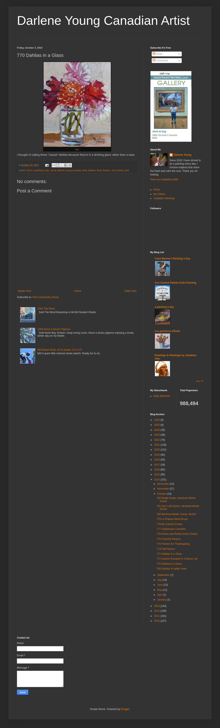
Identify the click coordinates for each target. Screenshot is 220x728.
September (163, 575)
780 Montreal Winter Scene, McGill (176, 514)
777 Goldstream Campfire (171, 529)
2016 (157, 469)
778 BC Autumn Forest (169, 524)
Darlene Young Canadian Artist (103, 20)
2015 (157, 474)
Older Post (130, 291)
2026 (157, 420)
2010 (157, 620)
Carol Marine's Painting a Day (172, 258)
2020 (157, 449)
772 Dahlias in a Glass (169, 553)
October (162, 493)
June (160, 584)
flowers (106, 170)
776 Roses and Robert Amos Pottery (177, 533)
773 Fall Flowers (166, 548)
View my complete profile (164, 179)
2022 (157, 439)
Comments (160, 60)
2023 (157, 434)
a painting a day (164, 306)
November (163, 488)
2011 (157, 616)
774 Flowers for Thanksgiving (173, 543)
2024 (157, 429)
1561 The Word (46, 308)
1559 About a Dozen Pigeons (53, 329)
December (163, 483)
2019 (157, 454)
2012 (157, 610)
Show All (199, 381)
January (162, 599)
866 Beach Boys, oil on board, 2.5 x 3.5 (59, 349)
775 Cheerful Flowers (169, 539)
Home (77, 291)
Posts (157, 53)
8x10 (29, 170)
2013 (157, 606)
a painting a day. (41, 170)
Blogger (125, 709)
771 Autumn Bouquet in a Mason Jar (177, 558)
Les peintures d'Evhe (167, 331)
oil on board (117, 170)
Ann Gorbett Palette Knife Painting (175, 282)
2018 (157, 459)
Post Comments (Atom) (45, 297)
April (160, 594)
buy (77, 149)
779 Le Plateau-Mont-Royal (172, 519)
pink (127, 170)
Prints (156, 189)
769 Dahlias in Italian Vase (171, 568)
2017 (157, 464)
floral (99, 170)
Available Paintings (164, 198)
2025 (157, 424)
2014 (157, 479)
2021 (157, 444)
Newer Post (24, 291)
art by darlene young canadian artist (69, 170)
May (160, 589)
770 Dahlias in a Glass (169, 563)
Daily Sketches (161, 396)
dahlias (91, 170)
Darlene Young (182, 154)
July (159, 579)
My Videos (159, 194)
